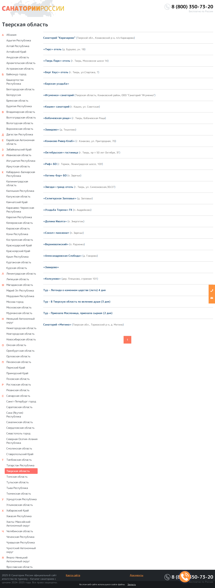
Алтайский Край (16, 51)
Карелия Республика (19, 217)
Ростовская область (18, 384)
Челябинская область (19, 531)
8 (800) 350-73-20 (192, 7)
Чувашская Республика (20, 542)
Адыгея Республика (18, 40)
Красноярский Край (18, 251)
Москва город (15, 301)
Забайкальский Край (18, 149)
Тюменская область (18, 493)
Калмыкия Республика (20, 191)
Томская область (16, 476)
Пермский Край (15, 367)
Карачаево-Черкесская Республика (20, 209)
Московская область (18, 307)
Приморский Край (17, 373)
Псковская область (18, 379)
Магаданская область (19, 285)
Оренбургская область (20, 350)
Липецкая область (17, 279)
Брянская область (17, 100)
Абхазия (11, 34)
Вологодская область (19, 123)
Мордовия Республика (20, 296)
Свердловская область (20, 427)
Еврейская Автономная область (20, 142)
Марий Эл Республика (20, 290)
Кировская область (18, 228)
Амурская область (17, 57)
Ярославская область (19, 567)
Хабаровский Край (17, 510)
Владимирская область (20, 112)
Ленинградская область (21, 273)
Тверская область (18, 471)
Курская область (16, 268)
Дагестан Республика (19, 134)
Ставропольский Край (19, 454)
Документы (136, 575)
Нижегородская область (21, 328)
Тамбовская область (19, 459)
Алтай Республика (17, 46)
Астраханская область (20, 68)
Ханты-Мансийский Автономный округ (18, 523)
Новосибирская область (21, 339)
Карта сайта (73, 575)
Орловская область (18, 356)
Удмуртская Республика (21, 499)
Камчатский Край (16, 202)
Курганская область (18, 262)
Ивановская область (18, 155)
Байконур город (16, 74)
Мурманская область (19, 313)
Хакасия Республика (18, 516)
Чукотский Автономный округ (21, 550)
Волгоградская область (21, 117)
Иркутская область (18, 166)
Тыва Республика (17, 488)
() (89, 37)
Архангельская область (20, 63)
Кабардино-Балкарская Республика (20, 174)
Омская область (16, 345)
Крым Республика (17, 256)
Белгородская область (20, 89)
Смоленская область (19, 448)
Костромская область (19, 239)
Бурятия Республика (19, 106)
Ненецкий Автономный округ (20, 320)
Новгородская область (20, 333)
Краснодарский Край (19, 245)
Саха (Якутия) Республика (14, 414)
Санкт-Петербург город (21, 401)
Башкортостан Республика (15, 81)
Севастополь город (18, 433)
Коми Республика (17, 234)
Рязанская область (17, 390)
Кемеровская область (19, 223)
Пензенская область (18, 362)
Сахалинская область (19, 422)
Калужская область (18, 196)
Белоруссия (13, 95)
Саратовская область (19, 407)
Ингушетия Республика (20, 160)
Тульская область (17, 482)
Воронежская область (19, 128)
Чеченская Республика (20, 537)
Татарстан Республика (20, 465)
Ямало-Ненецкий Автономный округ (18, 559)
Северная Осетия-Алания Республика (21, 441)
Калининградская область (17, 183)
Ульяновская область (19, 505)
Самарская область (18, 396)
